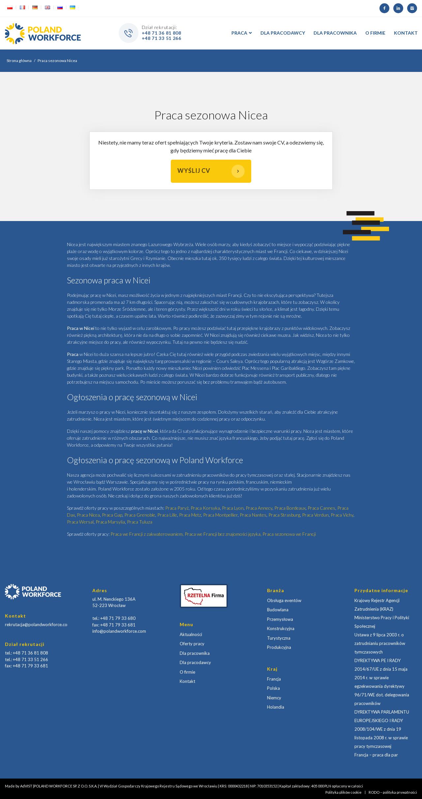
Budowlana (277, 609)
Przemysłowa (280, 619)
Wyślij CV (211, 171)
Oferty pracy (192, 643)
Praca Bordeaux (290, 508)
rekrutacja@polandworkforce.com (38, 624)
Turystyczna (278, 638)
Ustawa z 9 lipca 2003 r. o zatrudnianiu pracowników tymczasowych (379, 643)
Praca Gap (112, 515)
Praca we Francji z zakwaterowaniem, (147, 534)
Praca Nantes (253, 515)
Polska (273, 688)
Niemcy (274, 697)
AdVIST (26, 786)
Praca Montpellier (220, 515)
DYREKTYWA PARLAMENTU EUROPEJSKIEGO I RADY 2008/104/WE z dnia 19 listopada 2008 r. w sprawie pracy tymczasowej (381, 729)
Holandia (275, 707)
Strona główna (19, 60)
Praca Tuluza (139, 522)
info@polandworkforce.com (119, 631)
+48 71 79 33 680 (118, 618)
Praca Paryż (177, 508)
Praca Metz (190, 515)
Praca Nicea (88, 515)
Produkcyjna (279, 647)
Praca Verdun (315, 515)
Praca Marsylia (110, 522)
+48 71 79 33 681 (30, 665)
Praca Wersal (80, 522)
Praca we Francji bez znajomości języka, (223, 534)
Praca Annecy (259, 508)
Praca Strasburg (284, 515)
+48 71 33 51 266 (161, 38)
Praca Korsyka (205, 508)
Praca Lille (167, 515)
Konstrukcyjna (280, 628)
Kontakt (187, 681)
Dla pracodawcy (195, 662)
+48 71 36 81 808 (161, 33)
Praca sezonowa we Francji (289, 534)
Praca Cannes (321, 508)
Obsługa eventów (284, 600)
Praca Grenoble (139, 515)
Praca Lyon (233, 508)
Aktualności (191, 634)
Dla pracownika (195, 653)
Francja (274, 679)
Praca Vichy (342, 515)
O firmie (187, 672)
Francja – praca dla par (376, 754)
